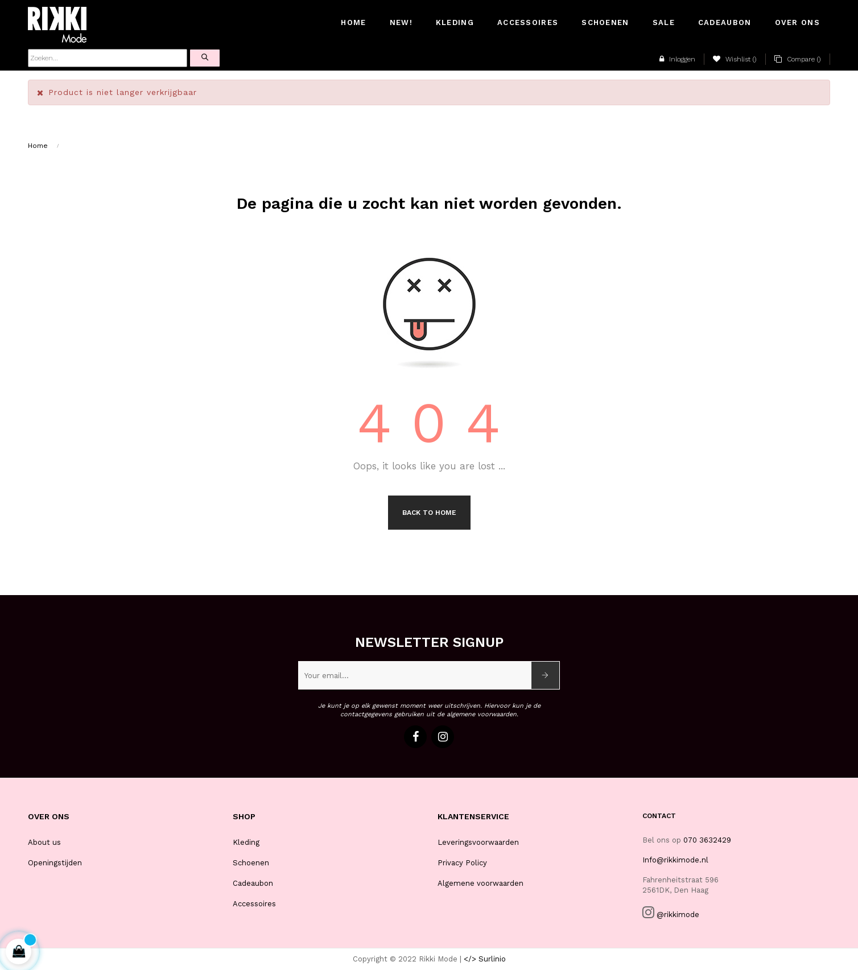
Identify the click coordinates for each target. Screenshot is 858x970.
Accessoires (254, 903)
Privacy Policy (462, 862)
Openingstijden (55, 862)
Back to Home (429, 513)
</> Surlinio (485, 959)
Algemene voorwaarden (480, 883)
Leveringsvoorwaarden (478, 842)
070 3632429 (707, 840)
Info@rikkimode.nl (675, 860)
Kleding (246, 842)
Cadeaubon (253, 883)
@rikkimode (678, 914)
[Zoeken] (107, 58)
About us (44, 842)
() (735, 59)
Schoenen (251, 862)
